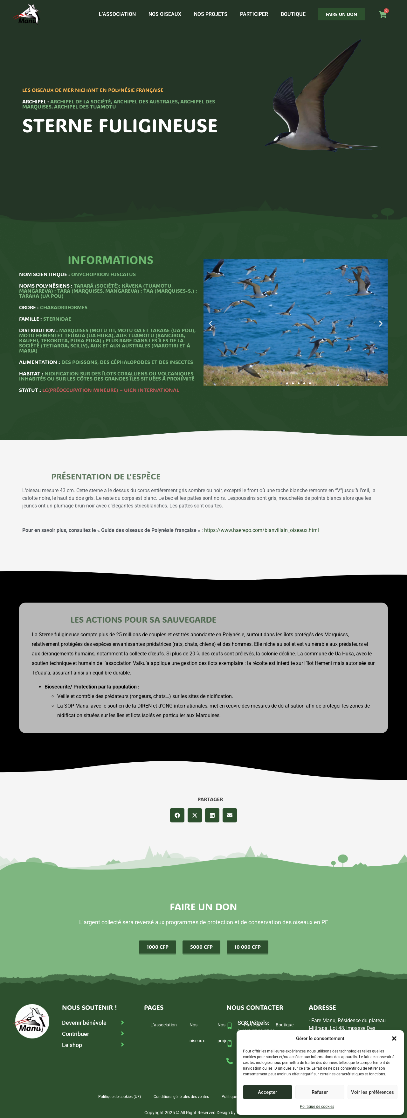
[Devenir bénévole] (122, 1022)
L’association (117, 14)
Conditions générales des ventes (181, 1096)
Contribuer (75, 1034)
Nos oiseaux (164, 14)
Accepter (267, 1092)
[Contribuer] (122, 1033)
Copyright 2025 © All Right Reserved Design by (203, 1112)
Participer (254, 14)
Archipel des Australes (146, 101)
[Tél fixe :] (229, 1061)
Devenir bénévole (84, 1022)
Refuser (320, 1092)
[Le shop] (122, 1044)
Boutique (293, 14)
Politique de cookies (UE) (119, 1096)
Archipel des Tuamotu (85, 106)
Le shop (72, 1045)
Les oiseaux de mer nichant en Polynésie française (92, 90)
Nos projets (210, 14)
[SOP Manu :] (229, 1043)
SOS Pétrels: (253, 1022)
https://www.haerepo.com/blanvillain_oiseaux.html (261, 530)
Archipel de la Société (80, 101)
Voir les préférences (372, 1092)
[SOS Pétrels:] (229, 1026)
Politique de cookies (317, 1106)
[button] (394, 1038)
